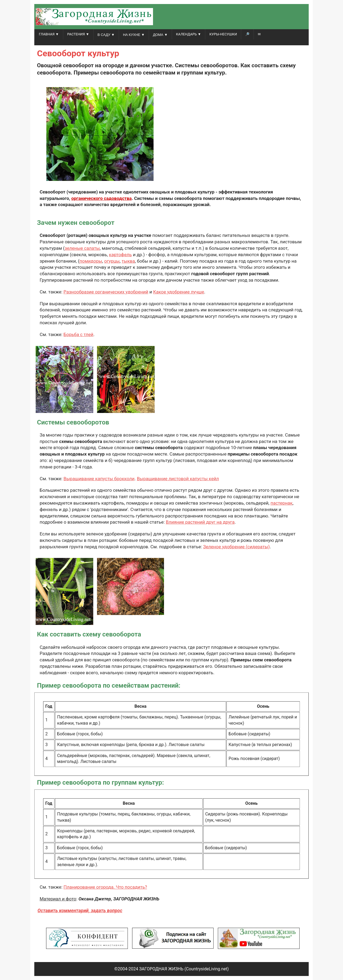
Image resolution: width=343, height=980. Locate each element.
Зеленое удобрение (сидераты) (236, 546)
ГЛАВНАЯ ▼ (49, 34)
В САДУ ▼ (106, 35)
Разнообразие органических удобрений (106, 292)
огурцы (112, 261)
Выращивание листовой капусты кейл (178, 478)
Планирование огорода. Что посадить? (105, 887)
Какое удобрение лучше (178, 292)
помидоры (91, 261)
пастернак (281, 503)
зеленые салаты (82, 248)
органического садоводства (101, 198)
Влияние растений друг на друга (200, 522)
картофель (120, 254)
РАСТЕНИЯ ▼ (78, 34)
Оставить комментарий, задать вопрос (80, 910)
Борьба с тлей (78, 334)
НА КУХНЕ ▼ (134, 35)
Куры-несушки (223, 34)
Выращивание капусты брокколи (99, 478)
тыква (128, 261)
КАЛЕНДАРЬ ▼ (188, 34)
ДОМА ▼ (160, 35)
